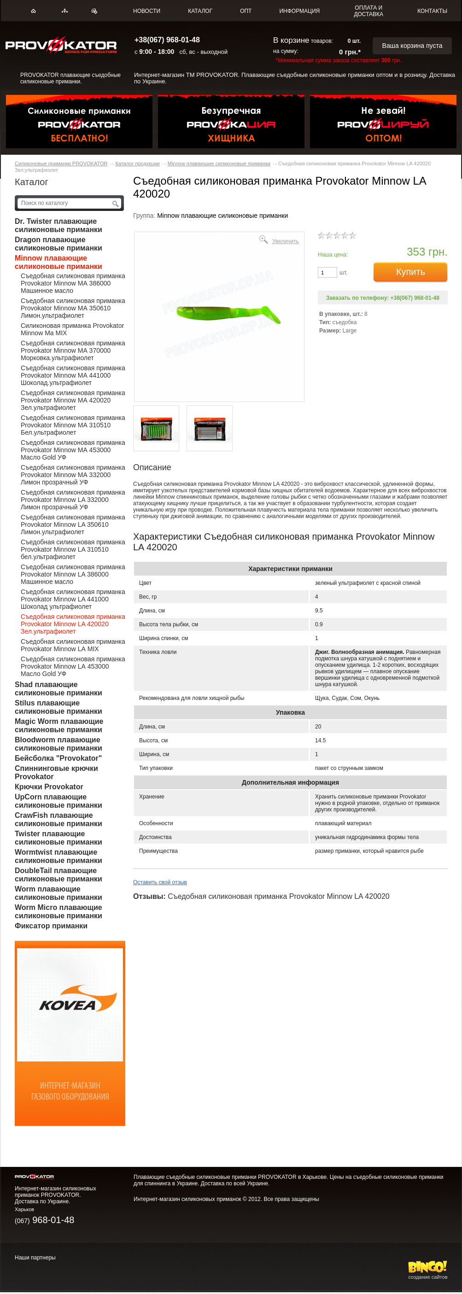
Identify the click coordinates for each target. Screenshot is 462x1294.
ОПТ (245, 11)
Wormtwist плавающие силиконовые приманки (58, 856)
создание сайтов (428, 1274)
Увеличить (285, 241)
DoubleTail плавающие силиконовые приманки (58, 875)
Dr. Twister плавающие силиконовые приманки (58, 225)
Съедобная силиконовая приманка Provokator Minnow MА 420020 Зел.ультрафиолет (73, 400)
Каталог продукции (137, 163)
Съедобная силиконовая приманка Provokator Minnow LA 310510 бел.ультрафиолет (73, 549)
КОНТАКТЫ (432, 11)
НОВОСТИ (146, 11)
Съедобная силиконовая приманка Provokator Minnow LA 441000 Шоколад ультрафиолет (73, 599)
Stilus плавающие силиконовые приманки (58, 707)
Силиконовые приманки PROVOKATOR (61, 163)
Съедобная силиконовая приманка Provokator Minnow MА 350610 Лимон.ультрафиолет (73, 308)
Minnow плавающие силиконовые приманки (219, 163)
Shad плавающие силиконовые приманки (58, 689)
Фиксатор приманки (51, 926)
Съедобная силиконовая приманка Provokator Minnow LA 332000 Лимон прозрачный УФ (73, 500)
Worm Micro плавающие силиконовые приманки (58, 911)
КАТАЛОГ (200, 11)
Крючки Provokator (49, 787)
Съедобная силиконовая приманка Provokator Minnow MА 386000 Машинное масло (73, 283)
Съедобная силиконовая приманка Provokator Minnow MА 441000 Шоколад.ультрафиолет (73, 375)
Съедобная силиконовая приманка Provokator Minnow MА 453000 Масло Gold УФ (73, 450)
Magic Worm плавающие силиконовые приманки (59, 725)
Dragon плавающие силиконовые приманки (58, 244)
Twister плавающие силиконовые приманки (58, 838)
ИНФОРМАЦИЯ (299, 11)
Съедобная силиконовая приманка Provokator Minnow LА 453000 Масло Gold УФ (73, 666)
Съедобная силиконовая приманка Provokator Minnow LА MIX (73, 645)
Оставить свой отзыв (160, 882)
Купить (410, 272)
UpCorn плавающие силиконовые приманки (58, 801)
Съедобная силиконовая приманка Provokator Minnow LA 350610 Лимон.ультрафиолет (73, 524)
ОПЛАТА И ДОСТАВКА (368, 11)
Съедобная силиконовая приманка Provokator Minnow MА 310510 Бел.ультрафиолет (73, 425)
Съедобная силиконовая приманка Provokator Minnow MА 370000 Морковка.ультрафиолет (73, 350)
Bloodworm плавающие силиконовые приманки (58, 744)
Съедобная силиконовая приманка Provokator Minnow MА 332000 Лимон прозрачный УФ (73, 475)
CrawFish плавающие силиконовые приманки (58, 819)
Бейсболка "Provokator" (58, 758)
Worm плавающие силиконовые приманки (58, 893)
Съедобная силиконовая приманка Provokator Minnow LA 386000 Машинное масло (73, 574)
